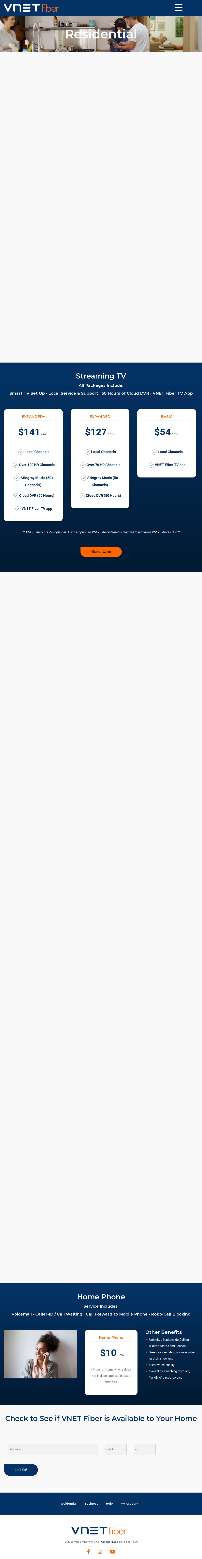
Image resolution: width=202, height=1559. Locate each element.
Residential (68, 1503)
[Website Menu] (178, 7)
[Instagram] (100, 1551)
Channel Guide (101, 552)
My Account (129, 1503)
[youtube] (112, 1551)
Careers (105, 1541)
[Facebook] (88, 1551)
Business (91, 1503)
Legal (115, 1541)
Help (109, 1503)
